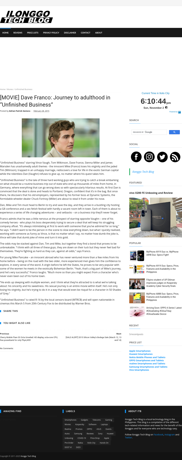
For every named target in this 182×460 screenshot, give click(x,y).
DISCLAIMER (70, 32)
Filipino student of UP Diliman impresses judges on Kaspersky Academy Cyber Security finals (161, 283)
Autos (67, 433)
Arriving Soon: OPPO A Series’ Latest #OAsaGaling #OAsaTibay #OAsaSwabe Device (164, 311)
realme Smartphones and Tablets (147, 363)
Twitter (128, 437)
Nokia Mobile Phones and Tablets (147, 357)
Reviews (90, 433)
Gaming (108, 420)
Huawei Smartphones (141, 354)
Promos (79, 429)
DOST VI (68, 447)
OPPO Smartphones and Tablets (146, 360)
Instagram (170, 434)
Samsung (78, 433)
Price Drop (95, 438)
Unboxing (69, 438)
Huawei (110, 433)
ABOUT (98, 32)
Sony (100, 433)
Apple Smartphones (140, 350)
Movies (68, 424)
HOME (5, 32)
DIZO (78, 447)
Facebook (158, 434)
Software (92, 424)
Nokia (80, 442)
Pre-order (69, 442)
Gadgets (84, 420)
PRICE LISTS (32, 32)
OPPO (89, 429)
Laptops (104, 424)
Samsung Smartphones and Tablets (148, 366)
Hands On (104, 442)
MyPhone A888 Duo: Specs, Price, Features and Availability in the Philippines (162, 297)
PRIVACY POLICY (51, 32)
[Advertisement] (91, 60)
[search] (149, 132)
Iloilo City (91, 442)
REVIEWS (17, 32)
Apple (106, 438)
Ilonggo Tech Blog (143, 172)
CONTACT (85, 32)
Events (108, 429)
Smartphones (70, 420)
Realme (68, 429)
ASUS (99, 429)
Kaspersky (79, 424)
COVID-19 (82, 438)
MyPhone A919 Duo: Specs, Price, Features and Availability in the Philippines (162, 269)
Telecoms (97, 420)
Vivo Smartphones (139, 369)
